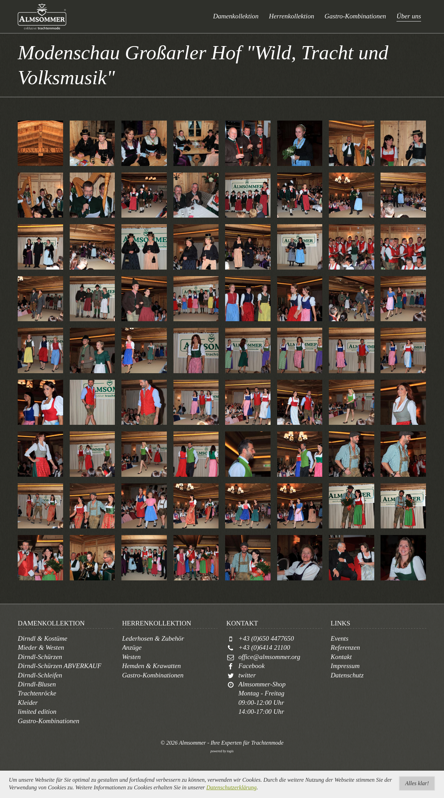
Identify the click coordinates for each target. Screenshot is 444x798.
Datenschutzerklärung (231, 787)
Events (339, 638)
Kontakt (341, 656)
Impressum (345, 665)
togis (230, 751)
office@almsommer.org (269, 656)
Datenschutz (347, 675)
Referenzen (345, 647)
